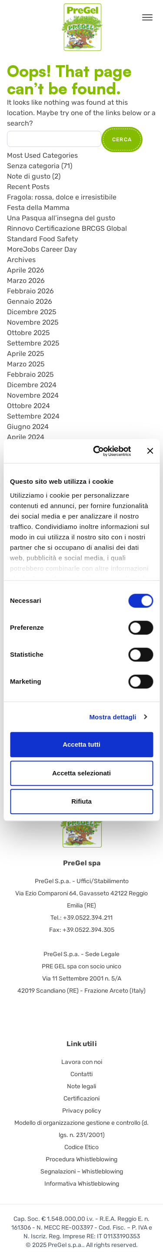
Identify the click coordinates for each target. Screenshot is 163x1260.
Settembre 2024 (33, 416)
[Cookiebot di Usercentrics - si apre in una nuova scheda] (97, 451)
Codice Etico (81, 1147)
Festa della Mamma (38, 207)
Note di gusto (28, 176)
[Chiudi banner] (150, 451)
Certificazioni (81, 1098)
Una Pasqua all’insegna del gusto (61, 218)
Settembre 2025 (33, 343)
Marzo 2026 (26, 280)
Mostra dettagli (112, 717)
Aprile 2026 (25, 270)
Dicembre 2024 (32, 385)
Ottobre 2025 (28, 333)
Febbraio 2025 (30, 374)
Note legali (81, 1086)
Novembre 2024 (33, 395)
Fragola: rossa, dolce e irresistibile (61, 197)
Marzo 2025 (26, 364)
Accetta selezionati (81, 773)
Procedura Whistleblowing (81, 1159)
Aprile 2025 (25, 353)
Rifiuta (81, 801)
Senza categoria (33, 166)
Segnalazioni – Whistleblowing (81, 1171)
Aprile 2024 (25, 437)
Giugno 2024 (28, 426)
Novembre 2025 (33, 322)
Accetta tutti (81, 744)
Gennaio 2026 (29, 301)
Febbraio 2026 (30, 291)
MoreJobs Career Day (42, 249)
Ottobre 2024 (28, 406)
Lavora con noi (81, 1062)
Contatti (81, 1074)
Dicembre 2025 (32, 312)
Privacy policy (81, 1110)
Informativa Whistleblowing (81, 1183)
